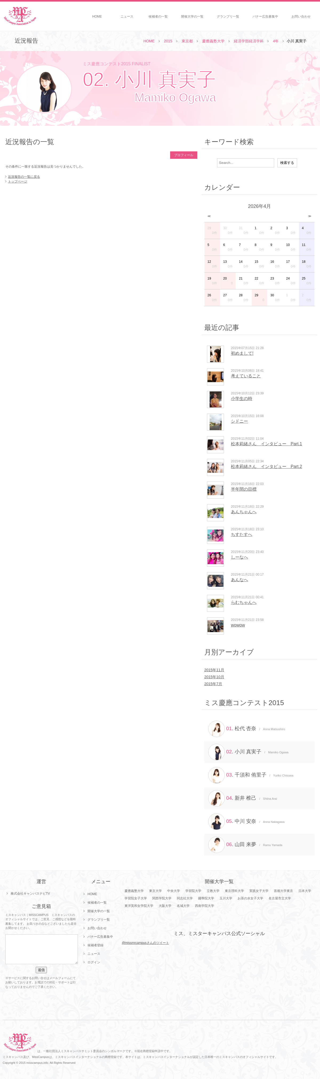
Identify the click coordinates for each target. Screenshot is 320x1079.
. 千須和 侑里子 (250, 775)
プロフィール (183, 155)
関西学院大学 (161, 898)
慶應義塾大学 (213, 41)
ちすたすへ (241, 534)
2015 (168, 41)
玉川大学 (225, 898)
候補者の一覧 (158, 16)
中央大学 (173, 891)
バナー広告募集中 (265, 16)
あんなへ (239, 579)
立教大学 (213, 891)
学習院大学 (193, 891)
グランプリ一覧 (228, 16)
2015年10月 (214, 677)
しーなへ (239, 557)
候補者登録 (95, 945)
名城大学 (183, 906)
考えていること (246, 376)
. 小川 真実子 (248, 752)
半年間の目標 (244, 489)
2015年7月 (213, 684)
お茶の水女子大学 (250, 898)
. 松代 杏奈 (246, 729)
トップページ (17, 181)
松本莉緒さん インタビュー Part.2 (266, 466)
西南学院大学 (204, 906)
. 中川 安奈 (246, 821)
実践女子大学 (259, 891)
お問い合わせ (301, 16)
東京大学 (155, 891)
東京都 (187, 41)
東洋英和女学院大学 (139, 906)
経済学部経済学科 (249, 41)
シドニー (239, 421)
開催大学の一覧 (192, 16)
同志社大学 (185, 898)
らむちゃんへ (244, 602)
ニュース (127, 16)
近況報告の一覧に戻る (24, 177)
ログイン (93, 962)
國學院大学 (206, 898)
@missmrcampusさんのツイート (145, 942)
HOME (97, 16)
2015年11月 (214, 670)
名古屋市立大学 (280, 898)
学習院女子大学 (136, 898)
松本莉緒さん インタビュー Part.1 (266, 444)
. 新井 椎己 (242, 798)
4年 (276, 41)
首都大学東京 (283, 891)
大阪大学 (165, 906)
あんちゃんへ (244, 512)
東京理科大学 (234, 891)
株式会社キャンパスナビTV (30, 893)
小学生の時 (241, 398)
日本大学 (304, 891)
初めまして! (242, 353)
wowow (238, 625)
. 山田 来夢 (245, 844)
